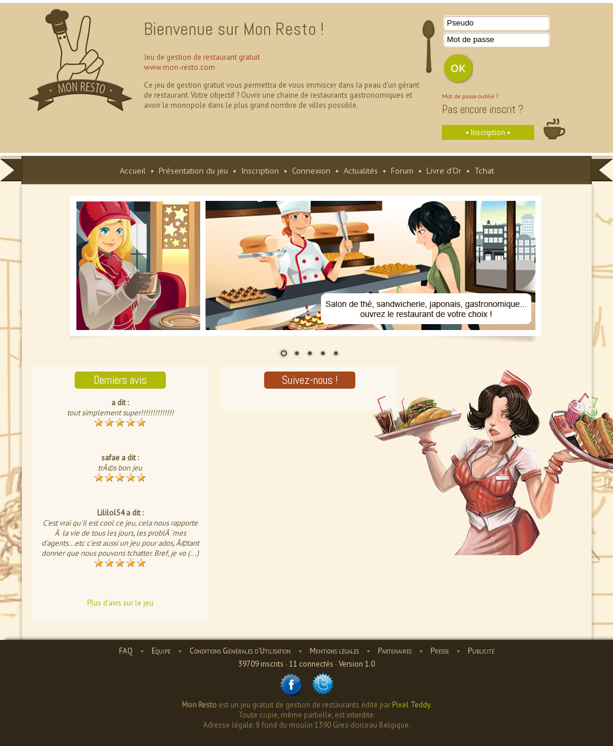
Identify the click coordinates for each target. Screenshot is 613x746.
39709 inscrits (261, 664)
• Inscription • (488, 132)
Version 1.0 (357, 664)
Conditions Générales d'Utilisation (240, 651)
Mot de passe (471, 39)
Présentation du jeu (193, 170)
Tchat (484, 170)
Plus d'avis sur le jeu (120, 603)
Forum (402, 170)
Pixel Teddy (411, 705)
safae (110, 458)
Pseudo (460, 22)
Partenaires (395, 651)
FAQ (126, 651)
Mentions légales (334, 651)
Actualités (361, 170)
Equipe (161, 651)
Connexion (311, 170)
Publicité (481, 651)
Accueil (133, 170)
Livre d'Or (443, 170)
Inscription (260, 170)
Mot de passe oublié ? (470, 96)
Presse (440, 651)
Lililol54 (110, 513)
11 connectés (311, 664)
